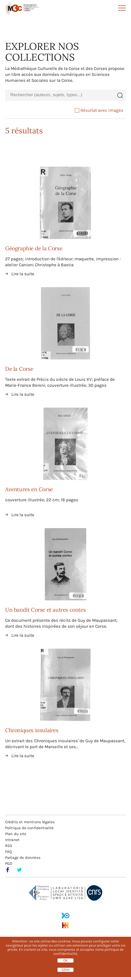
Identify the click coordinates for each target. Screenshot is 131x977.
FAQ (8, 851)
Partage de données (22, 857)
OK (65, 960)
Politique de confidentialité (29, 828)
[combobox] (59, 95)
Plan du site (15, 833)
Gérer (65, 970)
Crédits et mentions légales (30, 822)
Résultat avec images (99, 110)
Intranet (12, 839)
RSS (8, 845)
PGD (8, 863)
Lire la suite (22, 273)
